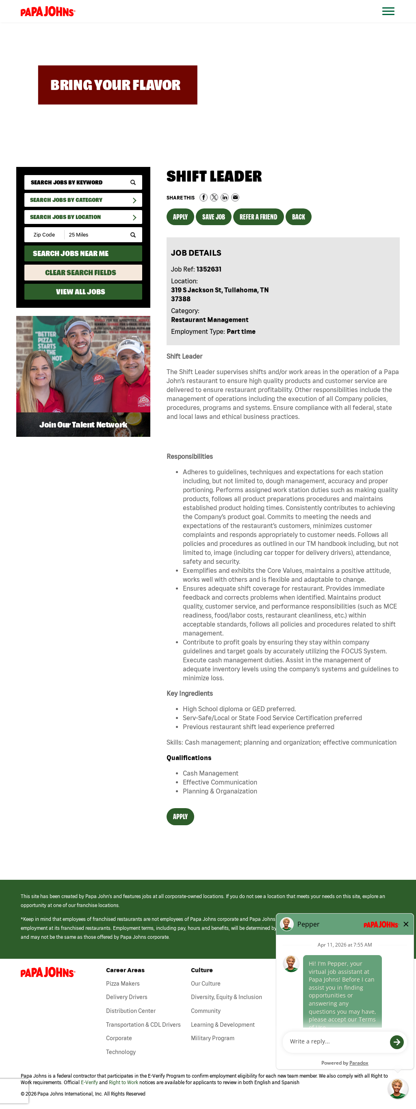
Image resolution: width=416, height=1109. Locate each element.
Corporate (119, 1038)
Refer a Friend (258, 217)
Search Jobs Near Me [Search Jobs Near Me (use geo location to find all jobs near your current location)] (70, 253)
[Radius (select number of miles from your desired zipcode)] (92, 235)
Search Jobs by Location (65, 217)
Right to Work (123, 1082)
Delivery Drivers (126, 997)
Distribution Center (131, 1011)
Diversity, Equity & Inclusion (226, 997)
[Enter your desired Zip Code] (45, 234)
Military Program (212, 1038)
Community (206, 1011)
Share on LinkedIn (225, 197)
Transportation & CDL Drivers (143, 1024)
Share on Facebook (203, 197)
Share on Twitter (214, 197)
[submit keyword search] (133, 182)
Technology (121, 1052)
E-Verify (89, 1082)
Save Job (213, 217)
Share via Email (235, 197)
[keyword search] (83, 182)
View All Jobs (80, 291)
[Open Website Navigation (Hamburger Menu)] (392, 21)
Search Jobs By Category (66, 200)
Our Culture (206, 983)
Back (298, 217)
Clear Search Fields (80, 272)
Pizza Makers (123, 983)
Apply (180, 217)
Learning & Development (223, 1024)
